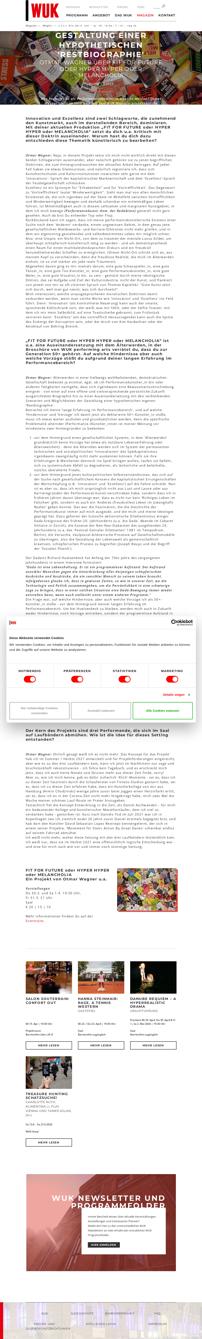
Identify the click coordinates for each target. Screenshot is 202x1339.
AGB (44, 1313)
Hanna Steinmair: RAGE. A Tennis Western (98, 1003)
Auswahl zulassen (101, 710)
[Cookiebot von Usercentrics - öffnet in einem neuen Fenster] (174, 623)
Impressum (157, 1324)
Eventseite (35, 921)
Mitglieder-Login (101, 1324)
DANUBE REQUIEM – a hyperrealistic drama (153, 1003)
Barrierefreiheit (119, 1313)
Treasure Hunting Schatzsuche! (47, 1096)
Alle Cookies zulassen (162, 710)
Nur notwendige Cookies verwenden (39, 710)
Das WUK (123, 15)
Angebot (101, 15)
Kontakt (166, 15)
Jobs (140, 7)
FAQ (157, 1313)
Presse (122, 7)
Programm (77, 15)
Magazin (145, 15)
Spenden (73, 7)
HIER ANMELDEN (103, 1244)
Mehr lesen (48, 1045)
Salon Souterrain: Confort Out (47, 1001)
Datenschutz (82, 1313)
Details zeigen (174, 694)
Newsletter (98, 7)
